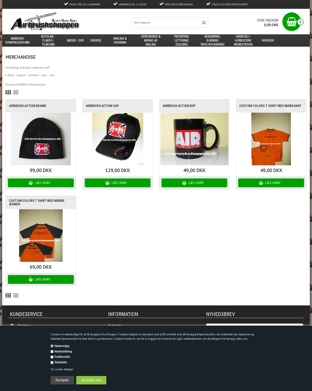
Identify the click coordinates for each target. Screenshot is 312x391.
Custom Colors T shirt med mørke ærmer (37, 202)
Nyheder (268, 40)
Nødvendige (61, 346)
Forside (10, 84)
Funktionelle (62, 357)
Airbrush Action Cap (102, 106)
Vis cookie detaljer (62, 369)
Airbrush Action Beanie (27, 106)
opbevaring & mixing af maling (151, 40)
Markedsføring (63, 351)
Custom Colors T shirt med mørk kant (270, 106)
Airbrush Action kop (179, 106)
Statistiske (60, 362)
